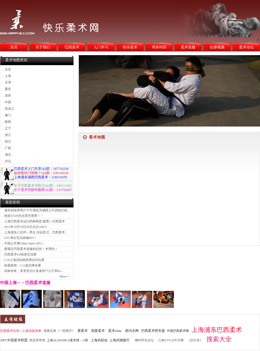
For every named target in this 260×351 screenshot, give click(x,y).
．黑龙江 (8, 109)
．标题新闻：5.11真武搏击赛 (21, 265)
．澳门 (6, 115)
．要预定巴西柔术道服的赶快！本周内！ (29, 249)
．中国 (6, 102)
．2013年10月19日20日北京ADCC (24, 227)
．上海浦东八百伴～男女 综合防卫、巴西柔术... (34, 232)
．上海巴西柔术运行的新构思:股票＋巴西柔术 (33, 221)
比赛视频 (217, 47)
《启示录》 (195, 340)
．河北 (6, 161)
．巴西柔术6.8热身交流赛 (19, 254)
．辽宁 (6, 128)
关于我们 (42, 47)
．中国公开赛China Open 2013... (23, 243)
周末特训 (159, 47)
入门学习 (100, 47)
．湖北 (6, 154)
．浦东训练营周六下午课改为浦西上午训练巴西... (35, 210)
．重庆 (6, 89)
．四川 (6, 141)
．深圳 (6, 95)
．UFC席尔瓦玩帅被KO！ (19, 238)
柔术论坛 (246, 47)
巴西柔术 (72, 47)
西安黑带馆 (37, 340)
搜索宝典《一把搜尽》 (59, 331)
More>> (65, 276)
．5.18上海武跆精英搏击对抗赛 (22, 260)
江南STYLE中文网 (171, 340)
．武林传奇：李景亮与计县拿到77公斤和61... (32, 271)
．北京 (6, 69)
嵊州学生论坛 (144, 340)
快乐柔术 (130, 47)
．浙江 (6, 135)
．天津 (6, 82)
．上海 (6, 76)
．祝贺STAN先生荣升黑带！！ (22, 216)
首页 (14, 47)
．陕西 (6, 122)
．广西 (6, 148)
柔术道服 (188, 47)
